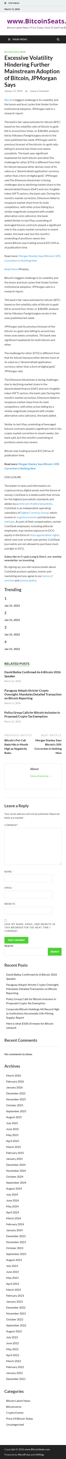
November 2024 (16, 1170)
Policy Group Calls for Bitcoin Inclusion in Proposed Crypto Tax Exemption (32, 714)
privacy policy (28, 580)
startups (9, 521)
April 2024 (12, 1212)
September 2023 (16, 1254)
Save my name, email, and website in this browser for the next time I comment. (29, 927)
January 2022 (14, 1372)
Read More (11, 269)
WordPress (24, 1454)
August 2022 (14, 1331)
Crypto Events (15, 1412)
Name (9, 871)
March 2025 (13, 1146)
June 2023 (12, 1271)
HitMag (39, 1454)
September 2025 (16, 1111)
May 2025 (12, 1135)
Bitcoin (8, 99)
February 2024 (15, 1224)
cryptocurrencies (26, 517)
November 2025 (16, 1099)
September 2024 (16, 1182)
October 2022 (14, 1319)
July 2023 (12, 1265)
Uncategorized (15, 1424)
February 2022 (15, 1367)
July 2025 (12, 1123)
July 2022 (12, 1337)
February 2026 (15, 1081)
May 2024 (12, 1206)
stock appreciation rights (44, 535)
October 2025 (14, 1105)
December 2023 (16, 1236)
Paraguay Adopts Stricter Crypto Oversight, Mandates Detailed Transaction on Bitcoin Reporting (33, 694)
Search (8, 945)
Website (9, 903)
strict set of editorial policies (35, 503)
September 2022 (16, 1325)
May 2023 (12, 1277)
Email (9, 887)
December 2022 (16, 1307)
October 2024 (14, 1176)
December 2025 (16, 1093)
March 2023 (13, 1289)
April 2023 (12, 1283)
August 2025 (14, 1117)
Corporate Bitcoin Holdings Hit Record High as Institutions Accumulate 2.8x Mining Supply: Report (32, 1013)
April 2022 (12, 1355)
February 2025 (15, 1152)
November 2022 (16, 1313)
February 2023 (15, 1295)
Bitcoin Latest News (15, 52)
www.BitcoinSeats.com (37, 1449)
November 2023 (16, 1242)
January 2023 (14, 1301)
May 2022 (12, 1349)
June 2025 (12, 1129)
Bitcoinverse (13, 1406)
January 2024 (14, 1230)
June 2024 (12, 1200)
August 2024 (14, 1188)
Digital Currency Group (34, 512)
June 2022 (12, 1343)
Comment (12, 825)
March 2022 (13, 1361)
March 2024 (13, 1218)
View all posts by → (41, 776)
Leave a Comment (39, 91)
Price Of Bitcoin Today (19, 1418)
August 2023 (14, 1259)
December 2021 (16, 1378)
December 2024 (16, 1164)
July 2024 (12, 1194)
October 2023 (14, 1248)
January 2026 (14, 1087)
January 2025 (14, 1158)
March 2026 (13, 1075)
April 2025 (12, 1140)
